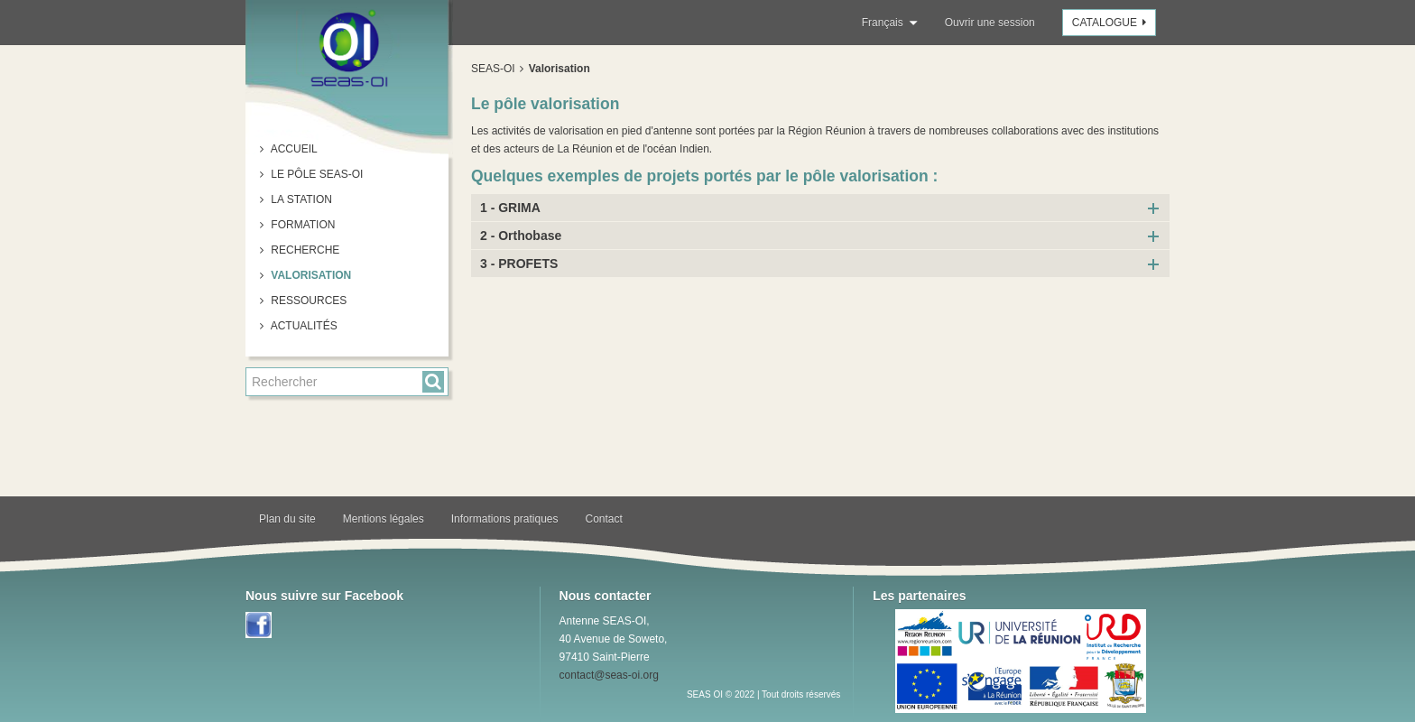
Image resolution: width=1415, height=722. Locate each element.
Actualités (303, 325)
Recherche (303, 250)
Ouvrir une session (990, 22)
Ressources (307, 300)
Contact (604, 519)
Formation (301, 224)
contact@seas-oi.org (609, 675)
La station (300, 199)
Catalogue (1111, 22)
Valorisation (309, 275)
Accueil (293, 149)
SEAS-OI (493, 68)
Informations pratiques (505, 519)
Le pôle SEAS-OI (315, 174)
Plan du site (287, 519)
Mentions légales (383, 519)
